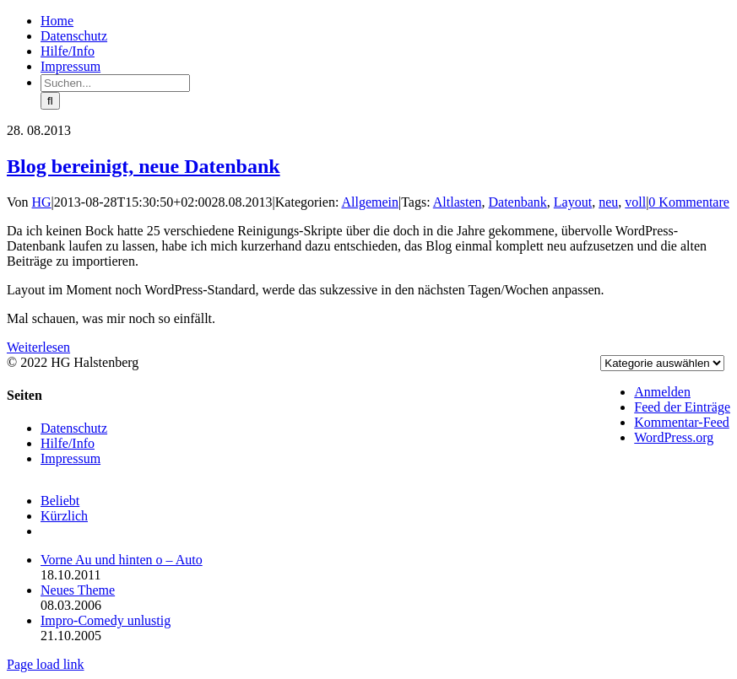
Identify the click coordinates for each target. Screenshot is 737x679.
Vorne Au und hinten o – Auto (122, 559)
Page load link (45, 664)
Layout (573, 202)
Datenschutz (74, 428)
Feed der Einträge (682, 407)
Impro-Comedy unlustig (106, 620)
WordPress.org (673, 437)
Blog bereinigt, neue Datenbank (143, 166)
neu (608, 202)
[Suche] (50, 101)
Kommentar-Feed (681, 422)
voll (635, 202)
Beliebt (60, 500)
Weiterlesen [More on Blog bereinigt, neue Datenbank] (38, 347)
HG (41, 202)
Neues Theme (78, 590)
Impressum (70, 458)
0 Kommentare (688, 202)
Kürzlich (64, 516)
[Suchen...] (115, 83)
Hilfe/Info (68, 443)
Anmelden (662, 392)
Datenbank (518, 202)
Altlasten (457, 202)
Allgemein (369, 202)
